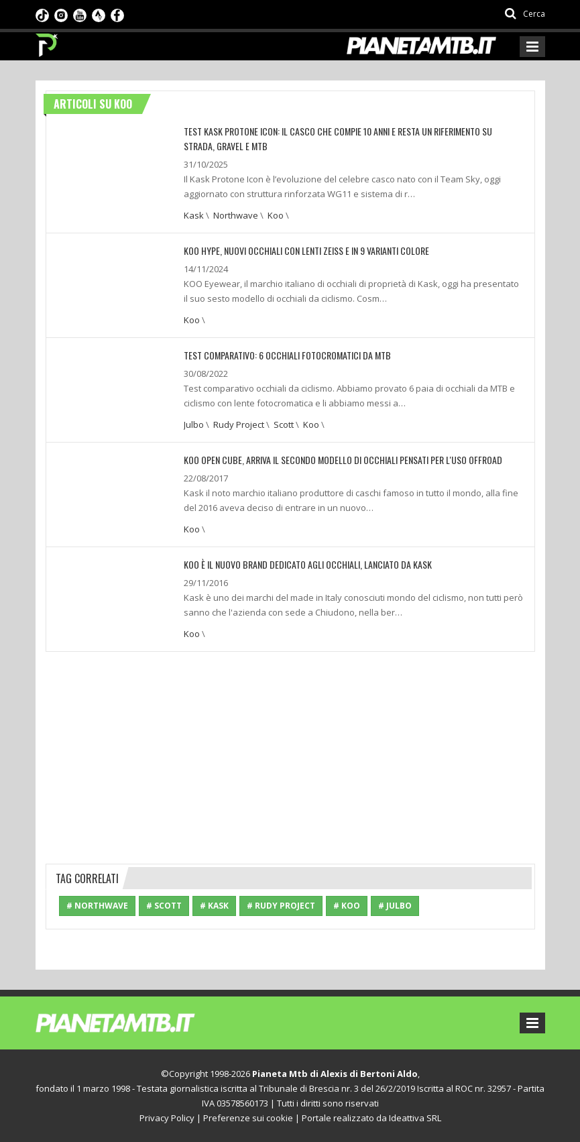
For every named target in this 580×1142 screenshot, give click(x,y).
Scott (284, 424)
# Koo (346, 905)
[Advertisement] (290, 756)
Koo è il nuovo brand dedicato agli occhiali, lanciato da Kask (308, 564)
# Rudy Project (281, 905)
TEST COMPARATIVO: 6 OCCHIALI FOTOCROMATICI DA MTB (287, 355)
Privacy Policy (166, 1118)
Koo (276, 215)
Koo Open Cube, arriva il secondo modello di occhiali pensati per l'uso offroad (343, 460)
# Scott (164, 905)
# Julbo (395, 905)
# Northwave (97, 905)
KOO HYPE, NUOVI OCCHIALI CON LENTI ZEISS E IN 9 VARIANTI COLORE (306, 250)
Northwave (235, 215)
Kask (194, 215)
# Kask (214, 905)
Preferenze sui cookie (248, 1118)
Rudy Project (238, 424)
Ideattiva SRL (415, 1118)
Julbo (194, 424)
